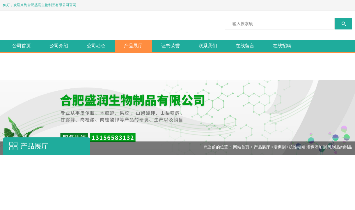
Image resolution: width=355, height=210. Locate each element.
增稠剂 (280, 147)
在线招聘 (282, 45)
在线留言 (245, 45)
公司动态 (96, 45)
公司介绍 (58, 45)
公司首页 (21, 45)
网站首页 (241, 147)
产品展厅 (133, 45)
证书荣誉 (170, 45)
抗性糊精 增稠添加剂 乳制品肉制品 (320, 147)
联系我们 (207, 45)
